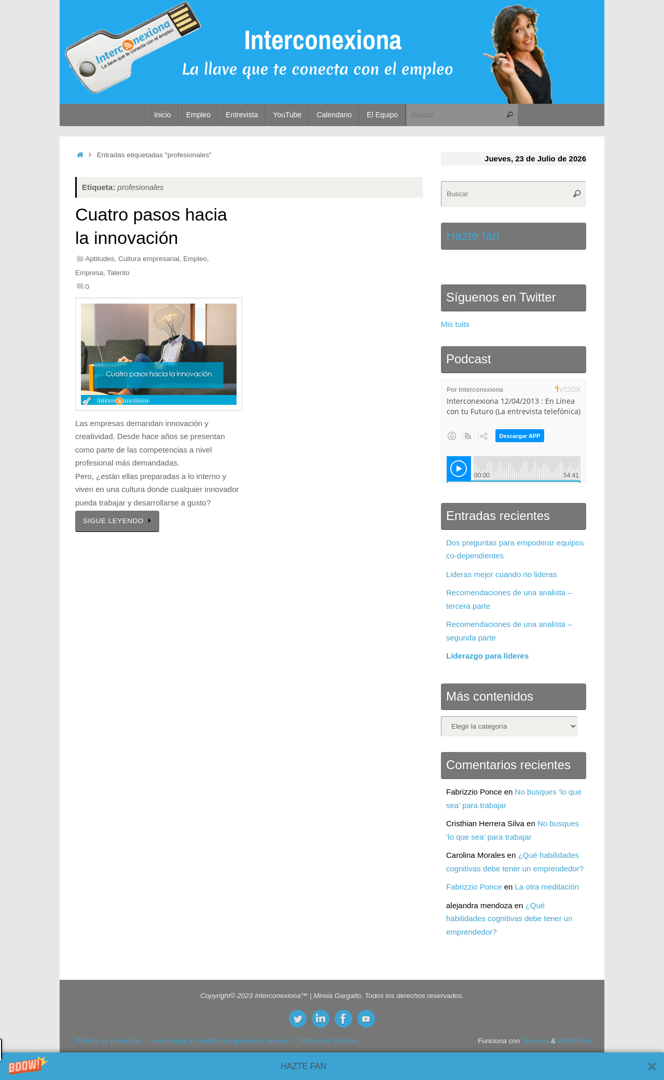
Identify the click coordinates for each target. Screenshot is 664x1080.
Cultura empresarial (148, 259)
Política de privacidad (109, 1041)
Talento (118, 273)
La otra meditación (547, 886)
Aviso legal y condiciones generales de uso (220, 1041)
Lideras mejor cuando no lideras (501, 574)
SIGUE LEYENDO (119, 521)
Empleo (195, 259)
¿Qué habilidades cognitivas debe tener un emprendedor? (509, 918)
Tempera (535, 1041)
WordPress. (576, 1041)
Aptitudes (99, 259)
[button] (332, 1066)
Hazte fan (473, 235)
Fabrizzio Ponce (474, 886)
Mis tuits (455, 324)
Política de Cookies (328, 1041)
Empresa (89, 273)
